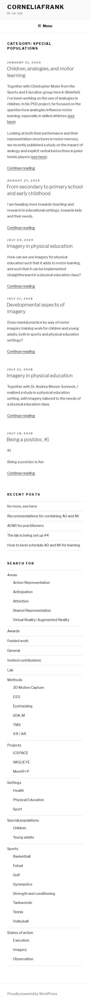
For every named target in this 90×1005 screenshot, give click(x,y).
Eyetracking (23, 706)
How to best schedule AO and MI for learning (43, 545)
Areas (12, 575)
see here (39, 157)
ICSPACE (20, 753)
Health (18, 790)
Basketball (21, 856)
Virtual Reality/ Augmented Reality (41, 620)
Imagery (20, 950)
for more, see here (22, 506)
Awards (13, 631)
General (13, 650)
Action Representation (31, 582)
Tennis (18, 912)
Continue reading (21, 168)
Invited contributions (24, 660)
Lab (10, 670)
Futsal (18, 866)
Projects (14, 745)
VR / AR (19, 734)
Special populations (23, 820)
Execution (21, 940)
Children (19, 828)
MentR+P (21, 771)
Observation (23, 959)
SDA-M (19, 715)
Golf (16, 875)
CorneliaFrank (35, 7)
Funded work (17, 641)
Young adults (23, 837)
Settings (14, 783)
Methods (14, 680)
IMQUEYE (21, 762)
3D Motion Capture (28, 687)
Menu (45, 26)
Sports (12, 849)
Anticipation (23, 592)
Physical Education (28, 800)
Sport (17, 809)
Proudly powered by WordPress (32, 994)
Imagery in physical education (40, 246)
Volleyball (21, 921)
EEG (16, 697)
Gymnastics (22, 884)
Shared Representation (32, 610)
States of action (20, 933)
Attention (21, 601)
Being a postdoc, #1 (28, 439)
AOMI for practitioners (25, 525)
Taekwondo (22, 903)
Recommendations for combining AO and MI (43, 516)
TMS (17, 725)
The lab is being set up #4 (28, 535)
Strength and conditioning (34, 893)
